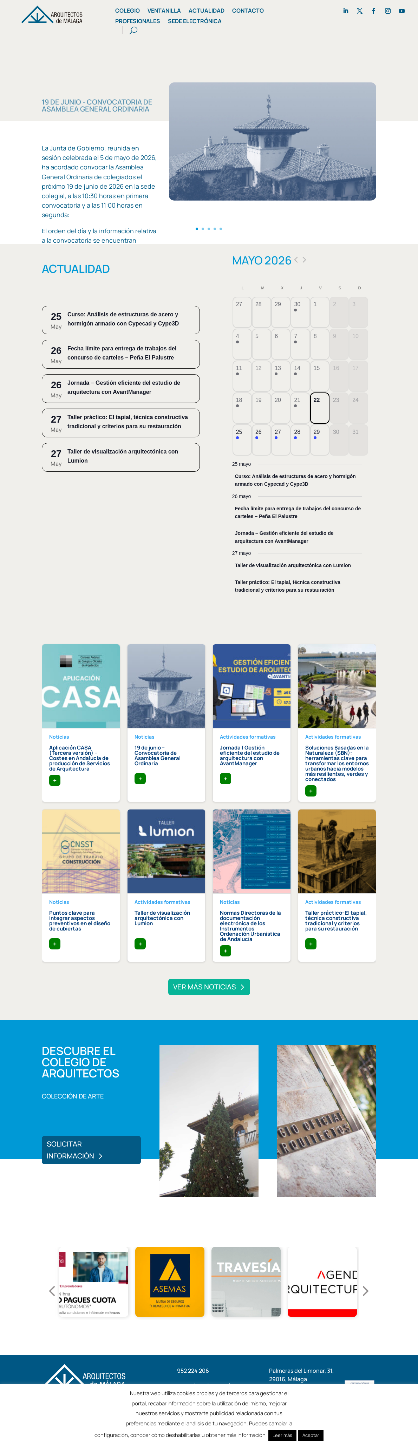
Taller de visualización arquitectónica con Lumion (293, 565)
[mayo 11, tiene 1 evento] (242, 376)
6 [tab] (239, 1329)
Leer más (282, 1435)
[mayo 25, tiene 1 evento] (242, 440)
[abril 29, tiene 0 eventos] (281, 312)
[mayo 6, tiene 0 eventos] (281, 344)
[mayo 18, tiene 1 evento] (242, 408)
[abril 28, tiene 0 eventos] (261, 312)
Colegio (127, 11)
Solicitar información (70, 1150)
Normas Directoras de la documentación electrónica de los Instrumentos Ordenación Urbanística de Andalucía (250, 926)
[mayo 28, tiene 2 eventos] (300, 440)
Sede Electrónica (195, 22)
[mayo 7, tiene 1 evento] (300, 344)
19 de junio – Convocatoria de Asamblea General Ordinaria (158, 755)
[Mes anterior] (296, 260)
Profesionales (137, 22)
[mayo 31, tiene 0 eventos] (358, 440)
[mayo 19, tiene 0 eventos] (261, 408)
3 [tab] (208, 1329)
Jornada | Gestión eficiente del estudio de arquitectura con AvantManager (250, 755)
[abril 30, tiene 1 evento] (300, 312)
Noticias (59, 736)
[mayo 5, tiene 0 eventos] (261, 344)
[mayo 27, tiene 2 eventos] (281, 440)
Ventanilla (164, 11)
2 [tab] (197, 1329)
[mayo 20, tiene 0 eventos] (281, 408)
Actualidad (206, 11)
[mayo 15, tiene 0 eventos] (320, 376)
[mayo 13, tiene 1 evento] (281, 376)
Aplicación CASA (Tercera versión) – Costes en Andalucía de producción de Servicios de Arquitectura (79, 758)
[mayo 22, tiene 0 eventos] (320, 408)
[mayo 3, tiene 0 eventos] (358, 312)
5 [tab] (229, 1329)
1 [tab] (187, 1329)
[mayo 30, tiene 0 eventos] (339, 440)
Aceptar (310, 1435)
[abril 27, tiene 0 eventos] (242, 312)
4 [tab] (218, 1329)
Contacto (248, 11)
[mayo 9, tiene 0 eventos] (339, 344)
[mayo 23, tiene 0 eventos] (339, 408)
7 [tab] (250, 1329)
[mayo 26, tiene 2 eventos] (261, 440)
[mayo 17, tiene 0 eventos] (358, 376)
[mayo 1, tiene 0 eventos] (320, 312)
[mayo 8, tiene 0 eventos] (320, 344)
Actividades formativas (248, 736)
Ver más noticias (204, 987)
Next (357, 1283)
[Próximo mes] (304, 260)
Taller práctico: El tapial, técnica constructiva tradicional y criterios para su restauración (336, 920)
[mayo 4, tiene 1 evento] (242, 344)
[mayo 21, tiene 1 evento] (300, 408)
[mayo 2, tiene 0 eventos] (339, 312)
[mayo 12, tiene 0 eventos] (261, 376)
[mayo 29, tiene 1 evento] (320, 440)
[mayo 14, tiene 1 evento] (300, 376)
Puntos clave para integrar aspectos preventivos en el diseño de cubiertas (79, 920)
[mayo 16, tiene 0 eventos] (339, 376)
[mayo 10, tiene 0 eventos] (358, 344)
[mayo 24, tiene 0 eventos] (358, 408)
